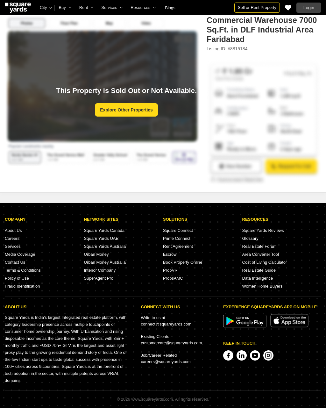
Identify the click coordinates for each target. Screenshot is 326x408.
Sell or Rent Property (257, 7)
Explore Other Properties (126, 109)
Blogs (170, 7)
